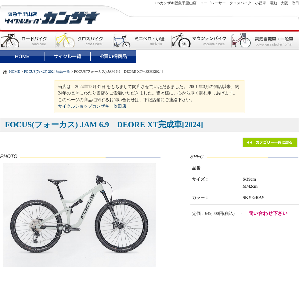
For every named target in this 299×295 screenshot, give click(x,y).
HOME (14, 71)
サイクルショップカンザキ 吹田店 (92, 106)
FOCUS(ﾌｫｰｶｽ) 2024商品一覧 (47, 71)
